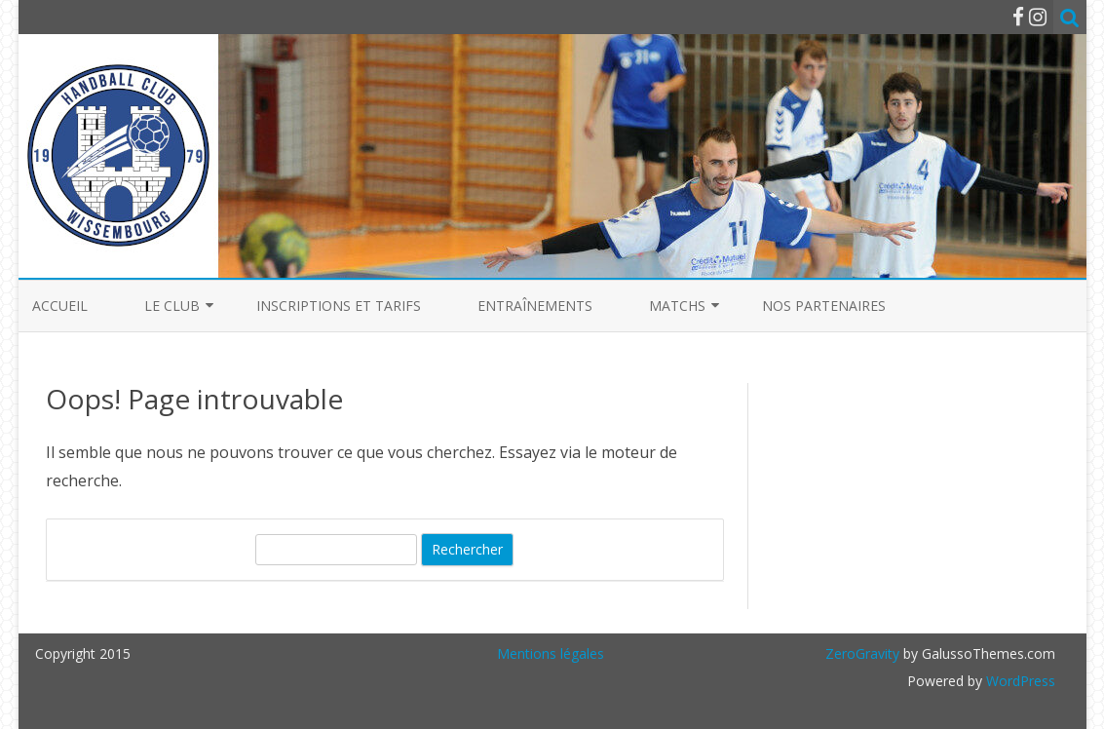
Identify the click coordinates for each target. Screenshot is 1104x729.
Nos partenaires (824, 305)
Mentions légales (550, 653)
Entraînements (534, 305)
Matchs (677, 305)
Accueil (60, 305)
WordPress (1018, 680)
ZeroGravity (862, 653)
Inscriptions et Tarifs (338, 305)
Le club (172, 305)
